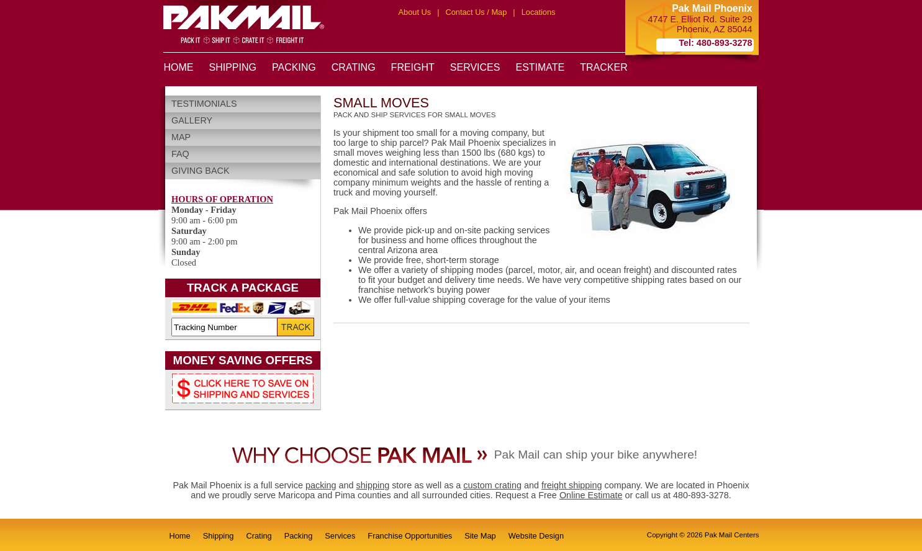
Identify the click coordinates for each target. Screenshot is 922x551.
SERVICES (475, 67)
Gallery (191, 120)
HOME (179, 67)
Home (180, 535)
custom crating (492, 485)
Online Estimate (591, 495)
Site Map (480, 535)
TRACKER (603, 67)
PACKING (294, 67)
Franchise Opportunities (410, 535)
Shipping (218, 535)
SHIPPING (232, 67)
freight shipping (571, 485)
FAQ (180, 154)
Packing (298, 535)
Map (181, 137)
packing (321, 485)
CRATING (354, 67)
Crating (258, 535)
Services (340, 535)
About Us (415, 12)
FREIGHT (413, 67)
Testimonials (204, 104)
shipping (373, 485)
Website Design (536, 535)
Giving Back (200, 171)
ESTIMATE (539, 67)
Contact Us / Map (476, 12)
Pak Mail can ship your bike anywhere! (595, 454)
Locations (539, 12)
